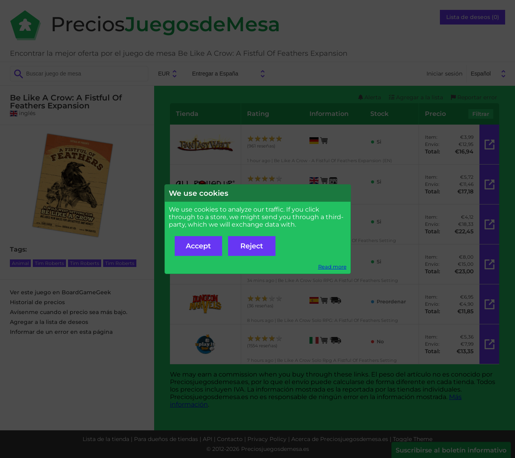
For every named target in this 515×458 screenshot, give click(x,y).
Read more (332, 267)
